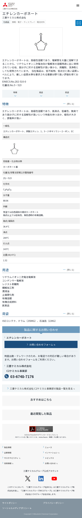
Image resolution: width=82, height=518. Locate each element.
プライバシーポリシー (53, 502)
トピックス (49, 458)
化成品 (6, 22)
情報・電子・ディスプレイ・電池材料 (28, 22)
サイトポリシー (9, 502)
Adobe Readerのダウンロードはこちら (41, 434)
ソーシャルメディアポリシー (15, 508)
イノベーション (51, 452)
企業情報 (7, 452)
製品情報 (7, 447)
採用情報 (7, 463)
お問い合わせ (78, 23)
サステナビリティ (11, 458)
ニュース (48, 447)
